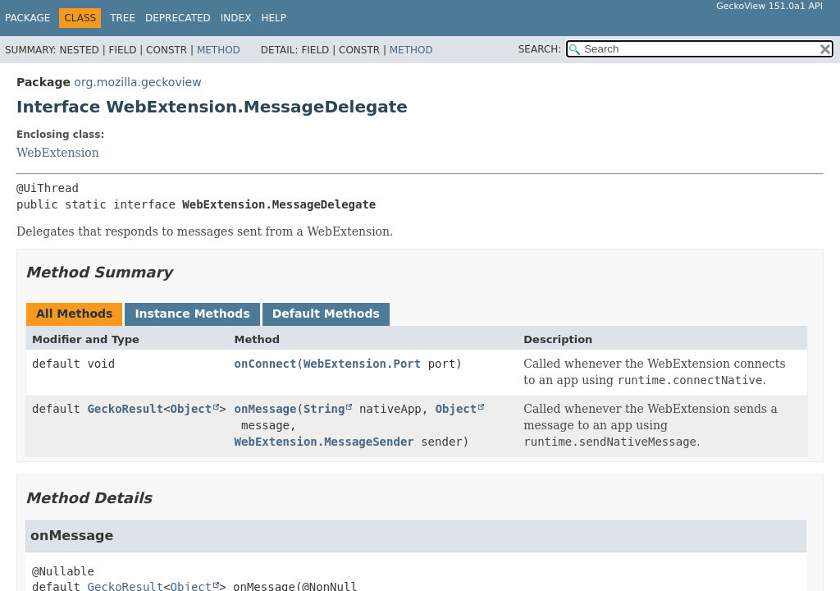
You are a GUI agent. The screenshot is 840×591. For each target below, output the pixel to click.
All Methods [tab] (74, 313)
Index (236, 18)
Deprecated (178, 18)
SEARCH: (540, 49)
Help (273, 18)
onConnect (266, 363)
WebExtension (57, 152)
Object (191, 408)
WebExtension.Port (362, 363)
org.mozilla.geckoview (137, 82)
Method (218, 50)
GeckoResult (125, 408)
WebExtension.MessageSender (324, 441)
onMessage (266, 408)
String (324, 408)
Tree (122, 18)
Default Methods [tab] (326, 313)
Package (27, 18)
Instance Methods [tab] (192, 313)
